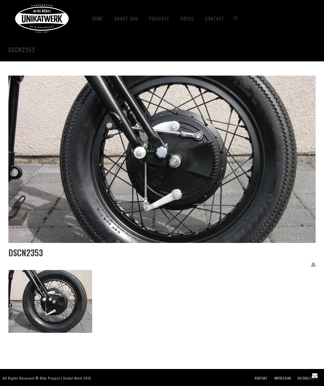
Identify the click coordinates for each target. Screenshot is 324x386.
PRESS (187, 18)
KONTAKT (261, 378)
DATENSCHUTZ (307, 378)
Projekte (159, 18)
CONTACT (214, 18)
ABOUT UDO (126, 18)
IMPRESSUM (282, 378)
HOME (97, 18)
